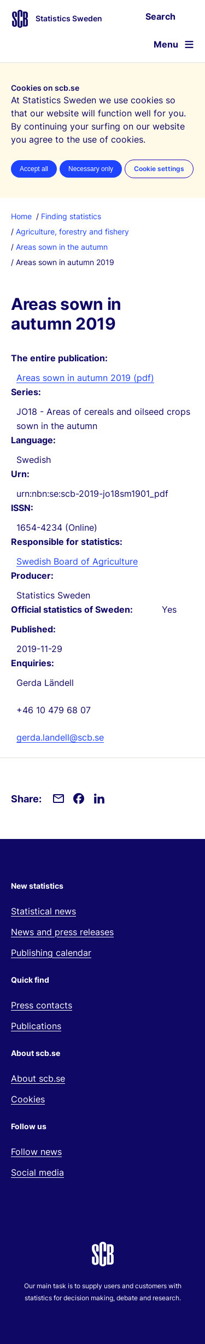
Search (160, 16)
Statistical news (43, 911)
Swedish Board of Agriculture (77, 561)
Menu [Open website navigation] (166, 44)
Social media (37, 1172)
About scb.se (38, 1078)
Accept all (34, 169)
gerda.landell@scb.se (60, 737)
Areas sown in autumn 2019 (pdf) (85, 377)
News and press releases (62, 931)
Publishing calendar (51, 952)
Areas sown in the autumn (62, 246)
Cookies (28, 1099)
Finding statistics (71, 216)
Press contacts (41, 1005)
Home (21, 216)
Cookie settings (159, 169)
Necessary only (90, 169)
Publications (36, 1025)
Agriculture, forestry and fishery (72, 231)
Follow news (36, 1151)
